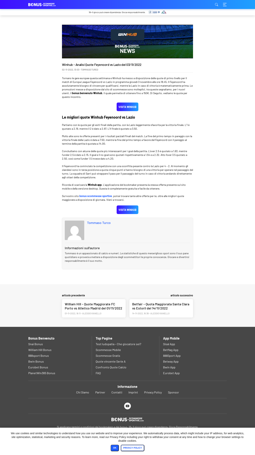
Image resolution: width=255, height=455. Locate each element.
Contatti (116, 392)
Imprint (133, 392)
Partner (100, 392)
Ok (114, 448)
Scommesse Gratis (108, 355)
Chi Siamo (82, 392)
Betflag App (170, 350)
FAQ (98, 373)
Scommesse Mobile (108, 350)
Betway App (171, 361)
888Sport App (172, 355)
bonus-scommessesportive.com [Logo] (47, 4)
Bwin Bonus (36, 361)
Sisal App (169, 344)
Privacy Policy (153, 392)
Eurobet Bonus (38, 367)
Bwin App (169, 367)
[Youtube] (127, 405)
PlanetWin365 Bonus (41, 373)
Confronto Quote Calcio (111, 367)
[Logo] (127, 419)
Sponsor (173, 392)
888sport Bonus (38, 355)
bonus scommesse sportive (95, 196)
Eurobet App (171, 373)
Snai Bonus (35, 344)
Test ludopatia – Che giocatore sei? (118, 344)
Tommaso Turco (99, 223)
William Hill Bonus (39, 350)
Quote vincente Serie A (111, 361)
